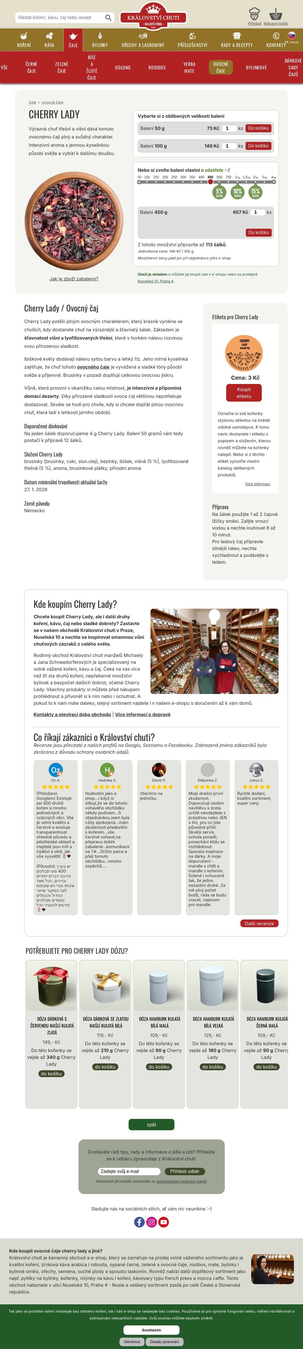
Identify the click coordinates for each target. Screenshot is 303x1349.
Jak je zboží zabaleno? (74, 279)
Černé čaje (32, 67)
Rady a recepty (237, 45)
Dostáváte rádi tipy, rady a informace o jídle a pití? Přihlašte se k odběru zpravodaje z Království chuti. (151, 1155)
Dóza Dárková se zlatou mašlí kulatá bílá (106, 1022)
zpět (151, 1124)
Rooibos (157, 67)
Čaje (73, 45)
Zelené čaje (62, 67)
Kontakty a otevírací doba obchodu (72, 714)
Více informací (257, 484)
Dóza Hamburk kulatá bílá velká (213, 1022)
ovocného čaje (93, 367)
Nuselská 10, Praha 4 (155, 281)
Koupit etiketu (244, 393)
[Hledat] (108, 18)
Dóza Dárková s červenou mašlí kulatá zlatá (52, 1025)
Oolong (123, 67)
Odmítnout (132, 1342)
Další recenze (259, 923)
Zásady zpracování (164, 1342)
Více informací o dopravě (143, 714)
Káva (49, 45)
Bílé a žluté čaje (92, 67)
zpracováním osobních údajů (181, 1181)
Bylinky (100, 45)
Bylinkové (256, 67)
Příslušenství (192, 45)
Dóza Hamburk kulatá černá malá (267, 1022)
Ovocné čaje (221, 67)
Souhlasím (151, 1330)
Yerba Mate (190, 67)
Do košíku (51, 1074)
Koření (24, 45)
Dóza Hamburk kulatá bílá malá (159, 1022)
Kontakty (276, 45)
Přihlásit (254, 23)
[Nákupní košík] (276, 17)
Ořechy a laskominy (143, 45)
